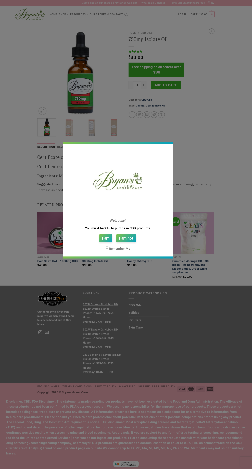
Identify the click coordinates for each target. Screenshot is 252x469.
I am (105, 238)
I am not (126, 238)
